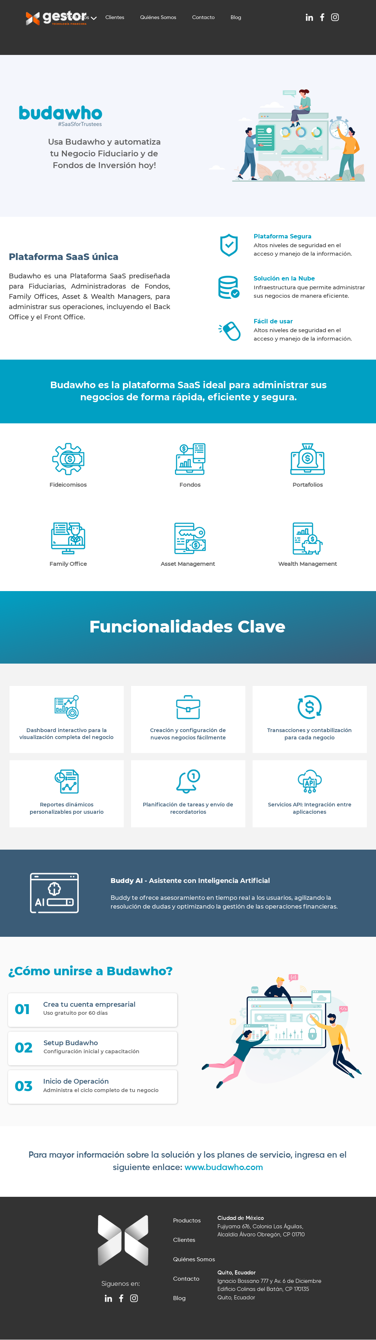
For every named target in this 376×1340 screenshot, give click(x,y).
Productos (187, 1221)
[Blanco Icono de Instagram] (335, 17)
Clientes (184, 1240)
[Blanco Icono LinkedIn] (309, 17)
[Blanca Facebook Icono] (322, 17)
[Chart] (93, 18)
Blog (179, 1299)
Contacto (186, 1279)
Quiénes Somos (194, 1260)
